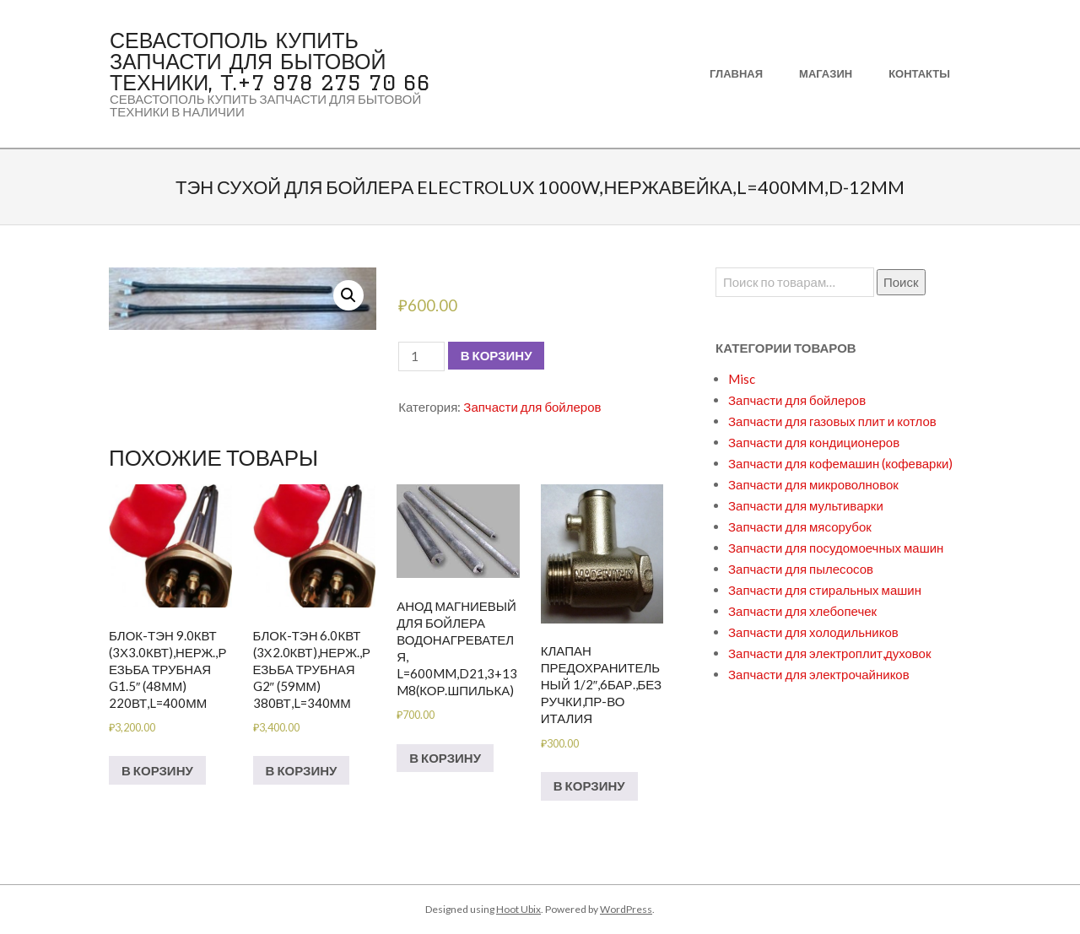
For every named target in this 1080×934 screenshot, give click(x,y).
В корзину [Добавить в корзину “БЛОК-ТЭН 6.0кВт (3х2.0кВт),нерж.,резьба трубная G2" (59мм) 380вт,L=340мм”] (302, 770)
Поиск (901, 281)
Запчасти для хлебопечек (802, 610)
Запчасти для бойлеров (532, 406)
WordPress (626, 909)
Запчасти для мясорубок (800, 526)
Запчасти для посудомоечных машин (835, 547)
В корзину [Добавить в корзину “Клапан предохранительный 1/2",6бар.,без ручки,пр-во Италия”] (589, 785)
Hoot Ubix (518, 909)
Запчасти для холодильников (813, 632)
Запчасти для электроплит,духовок (830, 653)
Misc (741, 378)
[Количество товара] (421, 356)
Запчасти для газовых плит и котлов (832, 421)
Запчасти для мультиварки (805, 505)
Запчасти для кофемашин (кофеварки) (840, 463)
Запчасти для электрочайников (819, 674)
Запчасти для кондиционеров (813, 442)
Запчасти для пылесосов (800, 568)
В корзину (496, 355)
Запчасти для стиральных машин (824, 589)
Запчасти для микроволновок (813, 484)
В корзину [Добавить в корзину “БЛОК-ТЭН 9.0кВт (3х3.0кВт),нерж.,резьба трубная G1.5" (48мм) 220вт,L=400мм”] (157, 770)
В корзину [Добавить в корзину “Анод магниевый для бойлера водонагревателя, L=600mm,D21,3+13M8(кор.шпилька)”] (445, 757)
